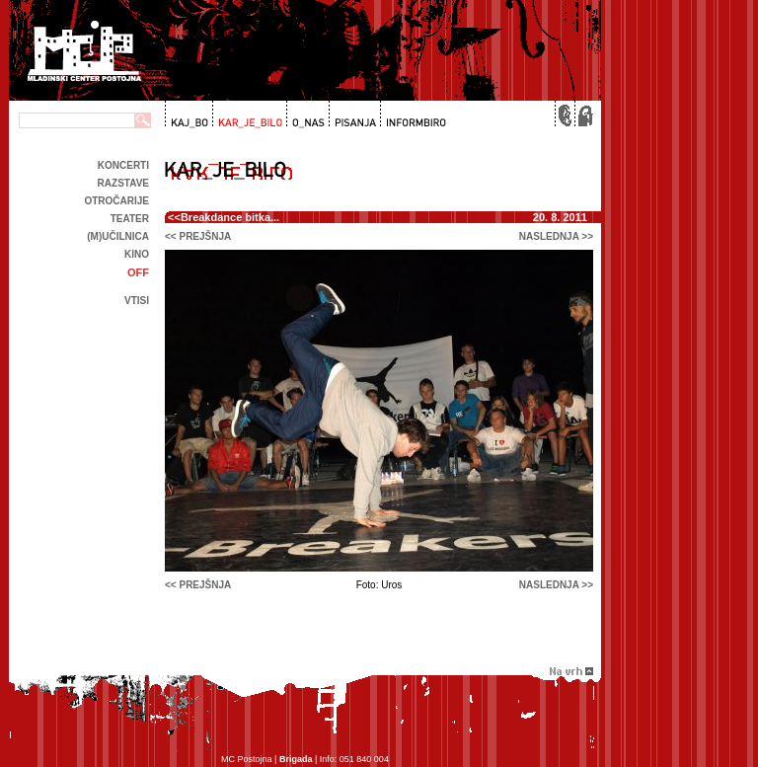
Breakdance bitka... (230, 217)
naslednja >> (556, 236)
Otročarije (116, 200)
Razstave (123, 183)
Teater (130, 218)
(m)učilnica (118, 236)
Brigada (296, 759)
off (138, 272)
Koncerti (123, 165)
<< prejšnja (198, 236)
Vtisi (136, 300)
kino (136, 254)
